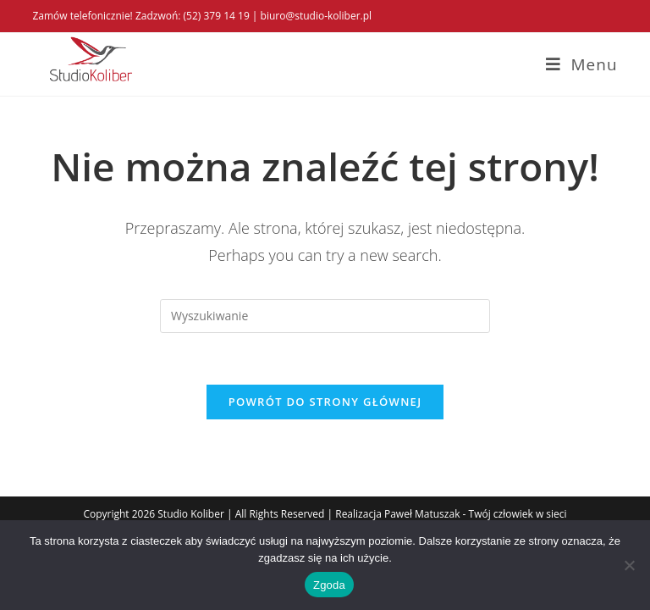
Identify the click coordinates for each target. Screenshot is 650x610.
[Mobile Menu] (582, 64)
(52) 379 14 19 (217, 15)
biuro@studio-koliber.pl (316, 15)
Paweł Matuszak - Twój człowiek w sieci (475, 514)
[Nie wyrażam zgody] (628, 565)
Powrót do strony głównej (325, 401)
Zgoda (329, 585)
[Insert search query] (325, 316)
